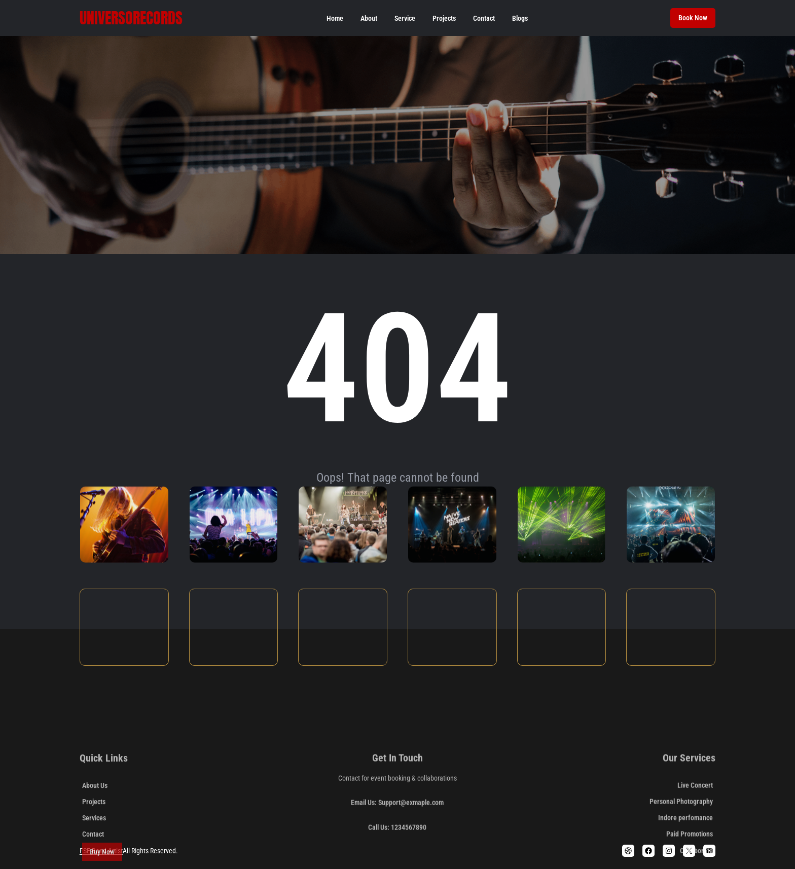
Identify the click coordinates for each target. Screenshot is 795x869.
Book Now (692, 18)
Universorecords (131, 18)
